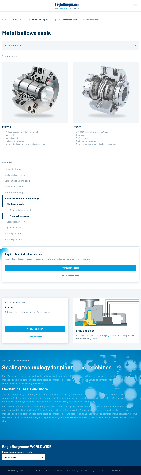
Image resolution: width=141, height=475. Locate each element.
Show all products (13, 239)
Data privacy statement (77, 470)
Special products (13, 233)
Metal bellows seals (19, 215)
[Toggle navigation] (135, 6)
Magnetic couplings (14, 192)
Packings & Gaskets (14, 186)
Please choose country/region (17, 452)
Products (17, 19)
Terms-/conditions (34, 470)
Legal (93, 470)
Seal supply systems (15, 174)
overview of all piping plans (102, 335)
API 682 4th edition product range (42, 19)
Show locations (35, 336)
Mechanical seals (70, 19)
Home (4, 19)
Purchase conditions (55, 470)
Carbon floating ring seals (17, 180)
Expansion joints (13, 227)
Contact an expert (70, 268)
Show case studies (70, 275)
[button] (70, 45)
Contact (102, 470)
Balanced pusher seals (20, 210)
